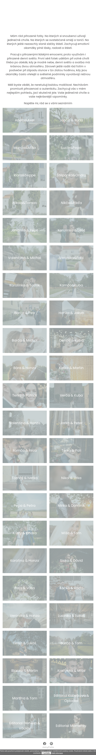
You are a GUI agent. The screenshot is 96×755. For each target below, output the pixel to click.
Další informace (57, 753)
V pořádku (46, 753)
